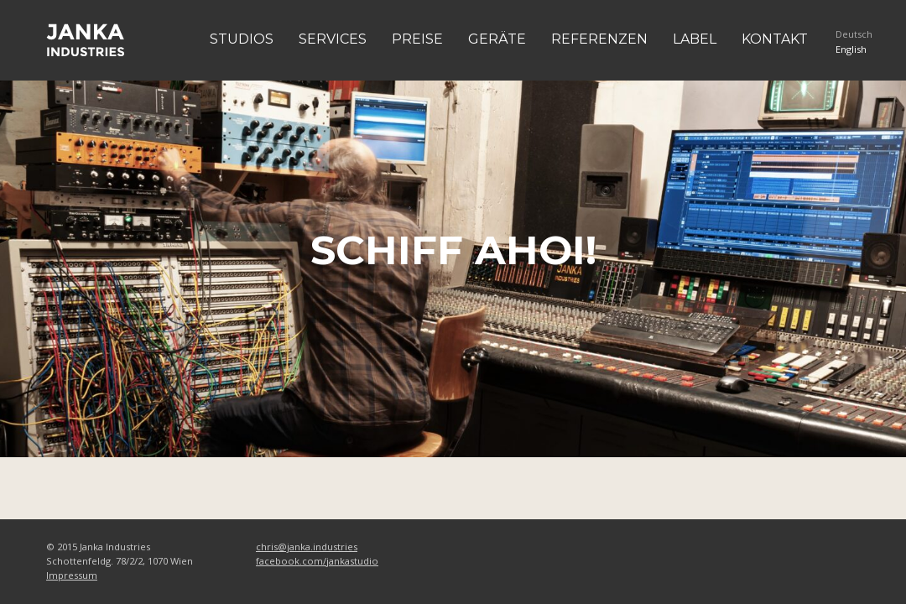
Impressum (71, 575)
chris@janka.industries (306, 546)
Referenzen (599, 39)
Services (333, 39)
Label (694, 39)
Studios (241, 39)
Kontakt (775, 39)
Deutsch (854, 34)
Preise (417, 39)
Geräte (497, 39)
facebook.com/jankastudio (317, 561)
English (851, 49)
